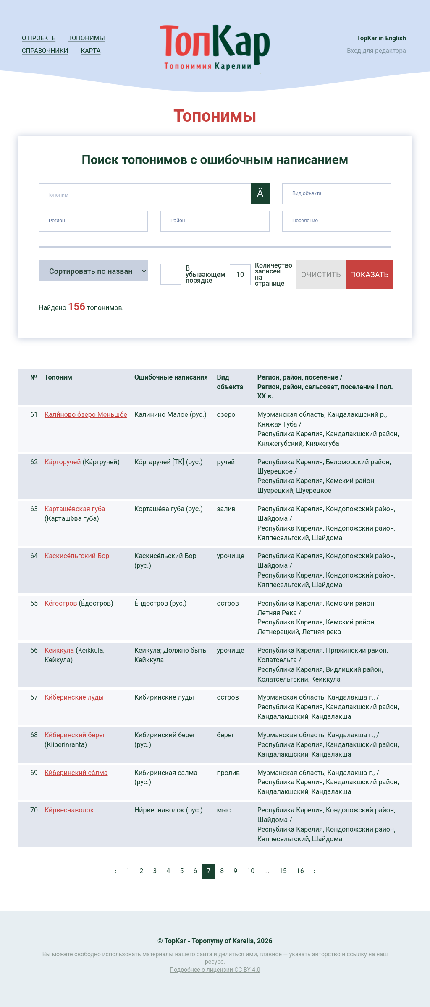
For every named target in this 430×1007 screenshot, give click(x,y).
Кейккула (59, 650)
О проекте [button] (38, 38)
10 (250, 871)
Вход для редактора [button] (376, 51)
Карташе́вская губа (75, 509)
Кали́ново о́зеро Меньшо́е (86, 415)
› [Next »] (315, 871)
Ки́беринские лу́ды (74, 697)
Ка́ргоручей (63, 462)
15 (283, 871)
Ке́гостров (61, 603)
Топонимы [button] (86, 38)
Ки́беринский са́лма (76, 773)
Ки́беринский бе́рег (75, 735)
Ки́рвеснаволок (69, 810)
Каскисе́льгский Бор (77, 556)
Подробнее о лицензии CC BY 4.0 (215, 969)
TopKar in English (381, 38)
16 (300, 871)
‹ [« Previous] (115, 871)
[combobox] (336, 193)
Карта (90, 51)
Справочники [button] (45, 51)
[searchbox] (338, 192)
